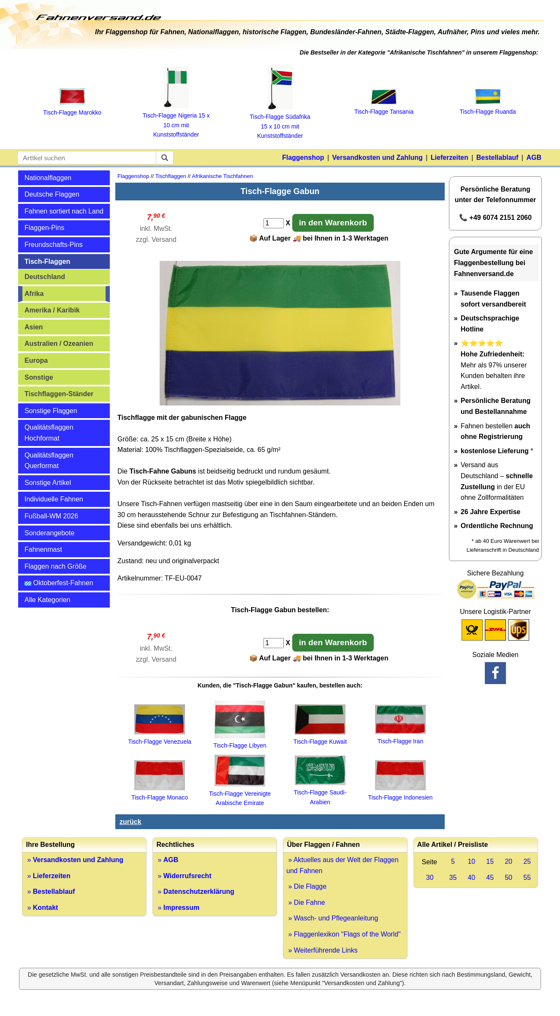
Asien (33, 327)
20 (508, 861)
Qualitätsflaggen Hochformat (48, 433)
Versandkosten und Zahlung (377, 157)
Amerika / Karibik (52, 310)
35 (453, 877)
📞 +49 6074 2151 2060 (495, 217)
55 (527, 877)
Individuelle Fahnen (53, 499)
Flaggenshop (303, 157)
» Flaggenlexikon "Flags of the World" (343, 934)
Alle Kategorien (47, 599)
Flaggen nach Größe (55, 566)
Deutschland (44, 276)
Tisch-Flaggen (47, 261)
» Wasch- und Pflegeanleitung (332, 918)
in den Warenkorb (333, 222)
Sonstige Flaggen (50, 410)
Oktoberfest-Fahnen (58, 582)
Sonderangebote (49, 533)
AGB (533, 157)
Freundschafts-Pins (53, 244)
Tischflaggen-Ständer (58, 393)
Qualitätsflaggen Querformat (48, 461)
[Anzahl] (274, 223)
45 (490, 877)
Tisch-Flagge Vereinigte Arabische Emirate (240, 794)
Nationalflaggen (47, 177)
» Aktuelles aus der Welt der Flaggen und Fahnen (342, 865)
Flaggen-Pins (44, 227)
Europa (36, 360)
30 (430, 877)
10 (471, 861)
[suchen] (165, 157)
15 (490, 861)
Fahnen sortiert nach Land (63, 211)
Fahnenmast (43, 549)
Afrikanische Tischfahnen (222, 176)
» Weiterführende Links (322, 950)
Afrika (33, 293)
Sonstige (38, 377)
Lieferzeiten (449, 157)
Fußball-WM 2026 (51, 516)
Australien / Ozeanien (58, 343)
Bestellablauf (497, 157)
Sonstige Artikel (47, 482)
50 (508, 877)
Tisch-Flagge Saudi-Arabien (320, 792)
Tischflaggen (170, 176)
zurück (130, 821)
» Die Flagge (306, 886)
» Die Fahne (305, 902)
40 (471, 877)
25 (527, 861)
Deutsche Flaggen (51, 194)
